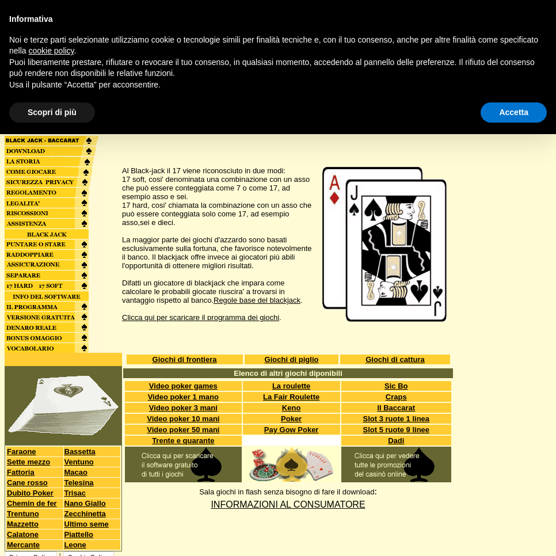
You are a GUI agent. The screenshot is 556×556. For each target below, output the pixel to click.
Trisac (75, 493)
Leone (75, 544)
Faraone (21, 451)
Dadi (396, 440)
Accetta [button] (513, 112)
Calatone (23, 534)
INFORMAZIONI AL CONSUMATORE (288, 504)
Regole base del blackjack (257, 300)
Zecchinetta (85, 513)
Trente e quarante (183, 440)
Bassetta (80, 451)
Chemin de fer (32, 503)
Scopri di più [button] (52, 112)
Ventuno (79, 462)
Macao (75, 472)
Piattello (79, 534)
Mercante (23, 544)
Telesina (79, 482)
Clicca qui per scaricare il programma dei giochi (200, 317)
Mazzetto (23, 524)
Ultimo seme (86, 524)
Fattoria (21, 472)
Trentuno (23, 513)
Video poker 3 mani (183, 407)
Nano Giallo (85, 503)
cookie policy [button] (51, 50)
